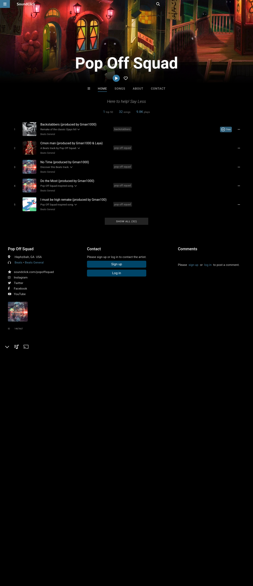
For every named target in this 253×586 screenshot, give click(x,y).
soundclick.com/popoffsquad (34, 267)
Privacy (94, 562)
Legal (106, 562)
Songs (120, 88)
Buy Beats (114, 497)
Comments (187, 244)
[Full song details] (240, 129)
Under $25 (163, 497)
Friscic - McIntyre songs (144, 476)
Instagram (20, 273)
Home (102, 88)
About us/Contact (35, 562)
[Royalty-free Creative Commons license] (227, 129)
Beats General (47, 134)
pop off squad (123, 146)
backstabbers (123, 128)
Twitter (18, 278)
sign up (193, 260)
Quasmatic (175, 476)
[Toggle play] (13, 129)
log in (207, 260)
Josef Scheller (77, 476)
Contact (158, 88)
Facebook (20, 284)
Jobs (54, 562)
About (138, 88)
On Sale (138, 497)
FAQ (16, 562)
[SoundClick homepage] (26, 4)
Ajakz (110, 476)
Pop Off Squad (21, 244)
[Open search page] (249, 4)
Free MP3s (89, 497)
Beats (18, 258)
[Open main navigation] (5, 4)
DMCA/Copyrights (73, 562)
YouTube (20, 290)
